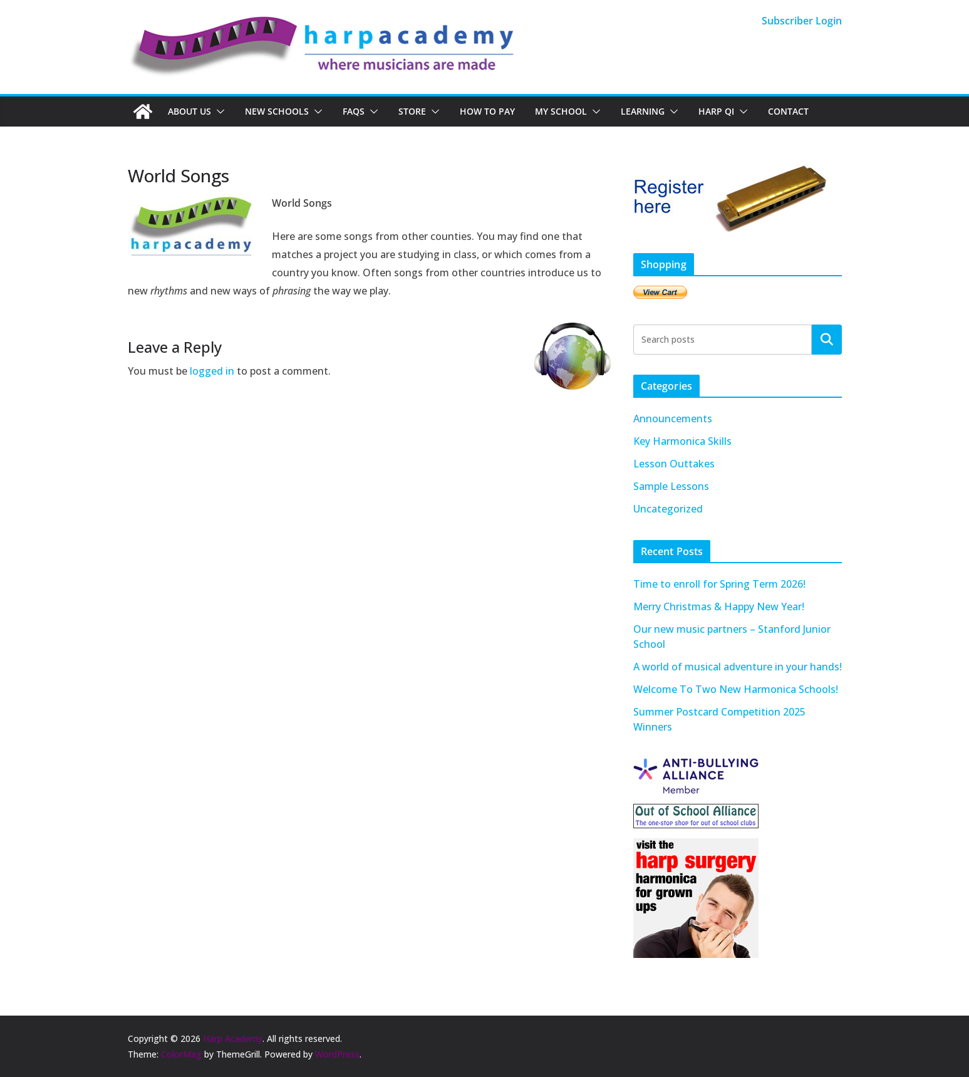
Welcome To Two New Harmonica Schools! (735, 689)
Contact (788, 111)
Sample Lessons (671, 486)
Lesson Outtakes (674, 464)
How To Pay (487, 111)
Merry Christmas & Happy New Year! (718, 606)
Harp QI (716, 111)
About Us (189, 111)
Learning (643, 111)
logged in (212, 371)
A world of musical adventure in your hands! (737, 667)
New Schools (277, 111)
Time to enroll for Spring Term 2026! (719, 584)
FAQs (354, 111)
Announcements (672, 418)
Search (827, 339)
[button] (218, 111)
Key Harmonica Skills (682, 441)
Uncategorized (668, 509)
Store (412, 111)
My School (561, 111)
